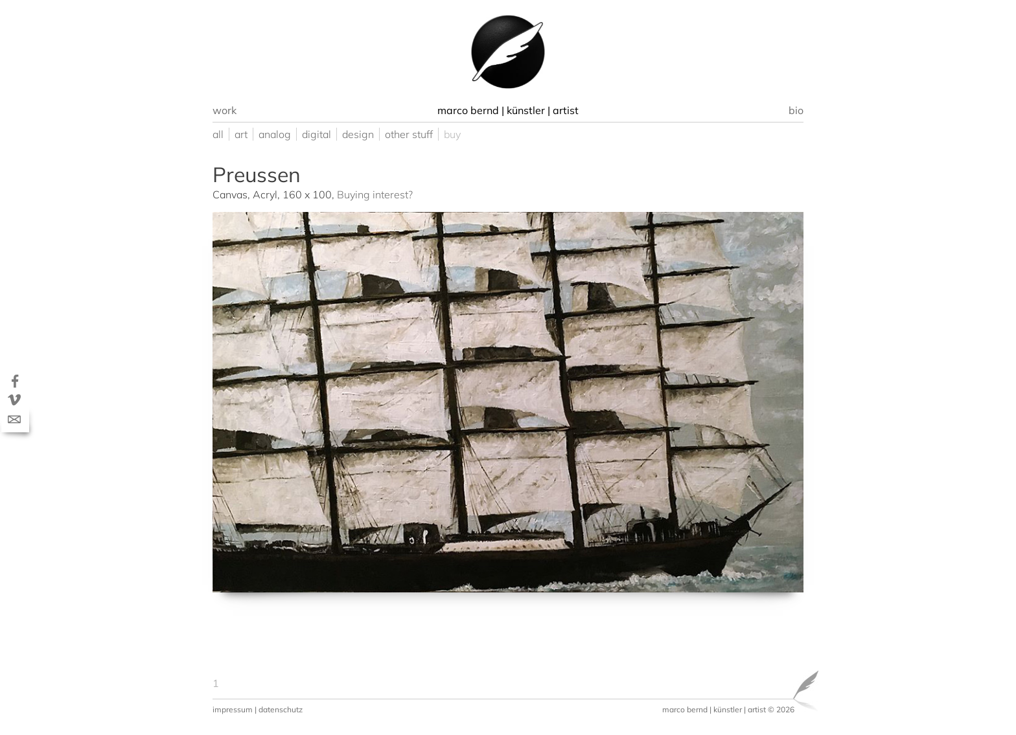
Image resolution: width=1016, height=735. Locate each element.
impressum (233, 709)
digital (316, 134)
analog (275, 134)
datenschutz (281, 709)
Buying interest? (375, 194)
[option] (508, 51)
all (218, 134)
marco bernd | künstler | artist (714, 709)
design (358, 134)
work (225, 110)
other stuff (409, 134)
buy (452, 134)
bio (796, 110)
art (241, 134)
